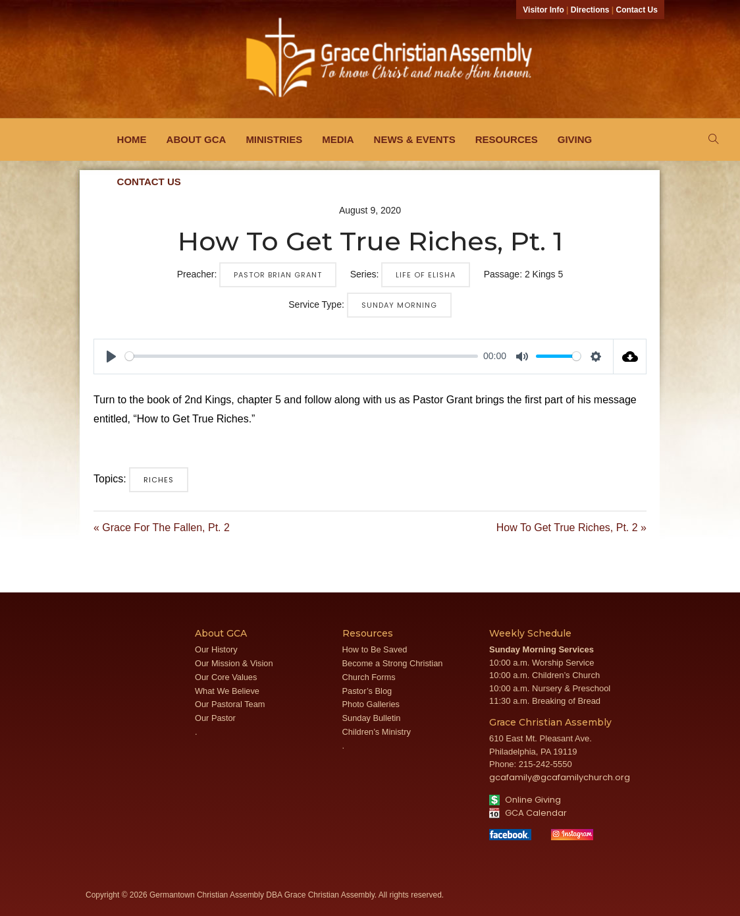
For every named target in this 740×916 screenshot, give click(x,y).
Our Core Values (226, 677)
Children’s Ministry (376, 732)
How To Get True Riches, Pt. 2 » (571, 527)
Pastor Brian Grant (278, 275)
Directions (590, 9)
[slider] (301, 356)
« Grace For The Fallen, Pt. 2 (161, 527)
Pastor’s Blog (367, 691)
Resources (506, 139)
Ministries (274, 139)
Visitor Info (543, 9)
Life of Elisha (426, 275)
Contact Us (637, 9)
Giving (575, 139)
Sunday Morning (399, 305)
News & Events (415, 139)
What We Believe (227, 691)
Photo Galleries (371, 704)
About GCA (196, 139)
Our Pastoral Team (230, 704)
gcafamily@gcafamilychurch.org (559, 777)
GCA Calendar (528, 813)
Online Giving (525, 799)
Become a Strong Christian (392, 663)
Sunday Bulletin (371, 718)
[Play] (111, 356)
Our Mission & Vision (234, 663)
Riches (159, 479)
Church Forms (369, 677)
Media (338, 139)
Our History (216, 649)
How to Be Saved (375, 649)
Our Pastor (215, 718)
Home (132, 139)
